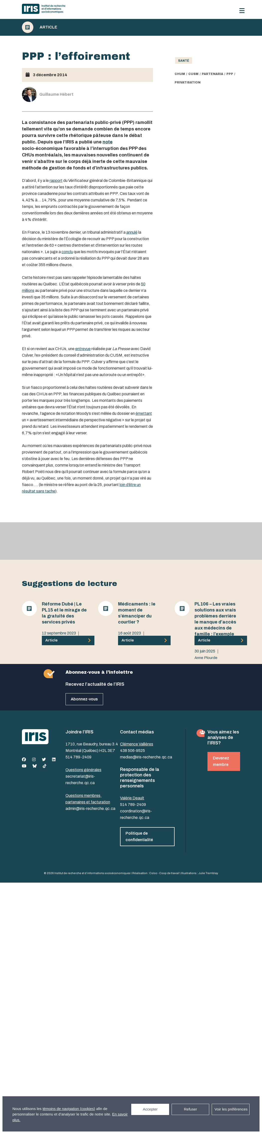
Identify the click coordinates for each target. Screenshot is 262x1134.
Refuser (190, 1109)
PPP (229, 74)
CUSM (193, 74)
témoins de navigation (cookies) (69, 1109)
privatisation (187, 82)
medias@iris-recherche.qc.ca (146, 757)
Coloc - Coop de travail (164, 873)
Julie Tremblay (208, 873)
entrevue (83, 349)
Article (48, 27)
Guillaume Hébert (132, 639)
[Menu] (242, 10)
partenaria (212, 74)
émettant (143, 413)
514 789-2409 (78, 757)
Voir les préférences (231, 1109)
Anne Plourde (53, 639)
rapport (56, 180)
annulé (131, 232)
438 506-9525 (132, 750)
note (108, 141)
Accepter (150, 1109)
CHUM (180, 74)
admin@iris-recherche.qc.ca (90, 808)
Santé (183, 60)
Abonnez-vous (84, 699)
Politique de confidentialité (139, 836)
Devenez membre (221, 761)
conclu (67, 252)
